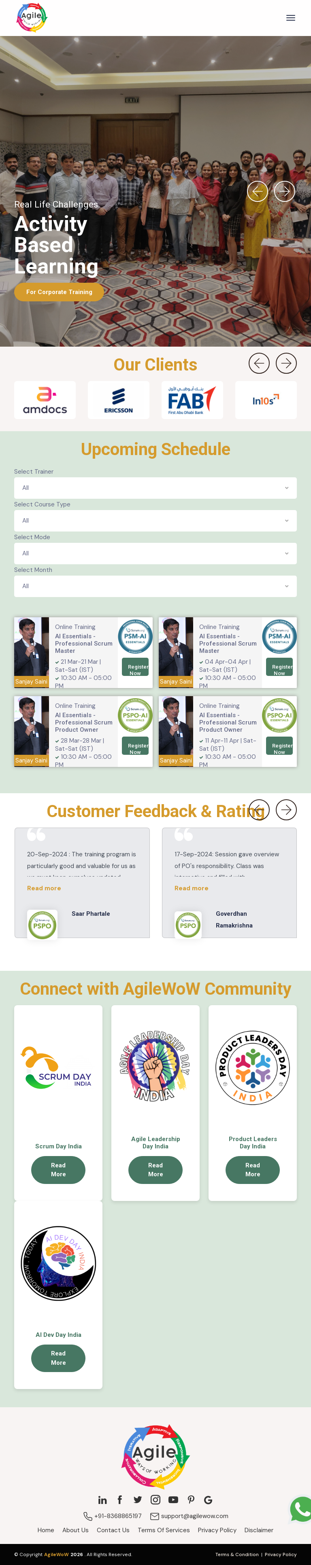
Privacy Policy (217, 1530)
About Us (75, 1530)
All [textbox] (25, 488)
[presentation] (257, 191)
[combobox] (155, 488)
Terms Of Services (164, 1530)
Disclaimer (259, 1530)
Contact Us (113, 1530)
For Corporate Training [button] (59, 291)
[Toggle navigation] (290, 18)
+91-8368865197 (112, 1516)
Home (46, 1530)
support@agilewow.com (189, 1516)
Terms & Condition (237, 1554)
